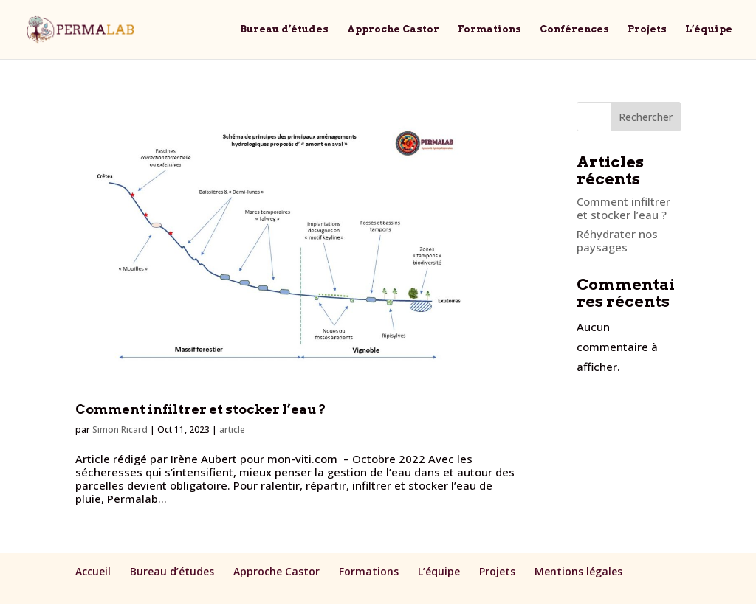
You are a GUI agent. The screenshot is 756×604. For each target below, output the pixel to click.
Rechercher (646, 117)
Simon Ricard (120, 429)
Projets (647, 29)
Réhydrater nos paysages (617, 240)
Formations (489, 29)
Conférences (574, 29)
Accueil (93, 571)
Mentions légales (578, 571)
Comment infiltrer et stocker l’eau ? (200, 409)
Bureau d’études (284, 29)
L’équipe (708, 29)
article (232, 429)
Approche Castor (393, 29)
